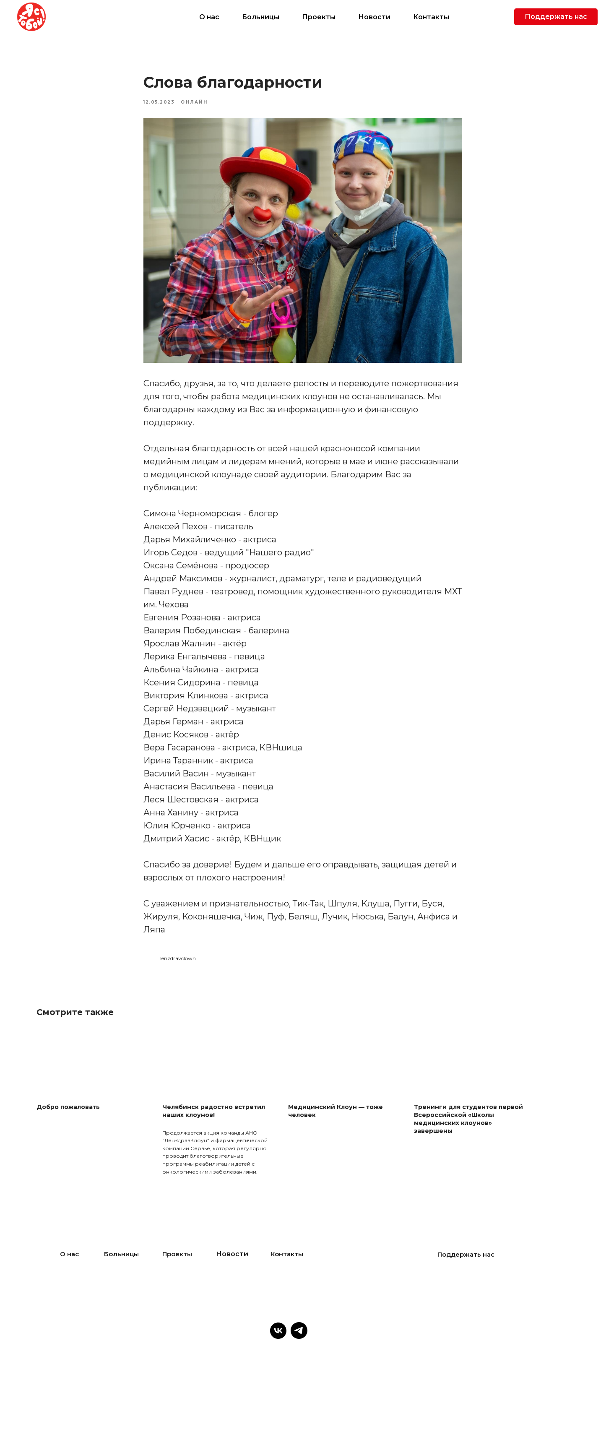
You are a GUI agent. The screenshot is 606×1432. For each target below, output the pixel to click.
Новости (374, 17)
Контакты (431, 17)
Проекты (319, 17)
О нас (209, 17)
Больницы (260, 17)
